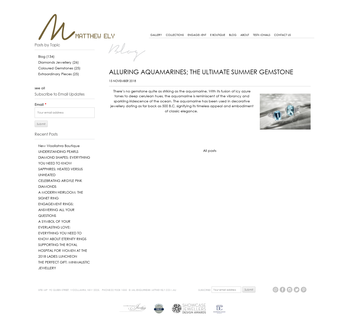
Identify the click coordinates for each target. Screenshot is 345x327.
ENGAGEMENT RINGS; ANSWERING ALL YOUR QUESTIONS (56, 210)
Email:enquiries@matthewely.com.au (152, 289)
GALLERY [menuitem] (156, 34)
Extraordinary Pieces (58, 74)
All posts (209, 150)
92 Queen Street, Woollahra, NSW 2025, (74, 289)
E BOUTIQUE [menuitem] (217, 34)
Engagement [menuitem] (197, 34)
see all (40, 88)
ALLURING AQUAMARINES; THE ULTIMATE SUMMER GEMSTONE (201, 72)
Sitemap (42, 289)
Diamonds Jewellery (58, 62)
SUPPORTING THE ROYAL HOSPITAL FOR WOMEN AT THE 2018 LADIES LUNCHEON (62, 250)
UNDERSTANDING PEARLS (58, 151)
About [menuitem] (244, 34)
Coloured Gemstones (59, 68)
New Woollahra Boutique (59, 146)
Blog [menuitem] (233, 34)
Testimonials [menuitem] (261, 34)
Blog (46, 56)
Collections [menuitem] (175, 34)
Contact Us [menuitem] (282, 34)
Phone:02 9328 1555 (114, 289)
